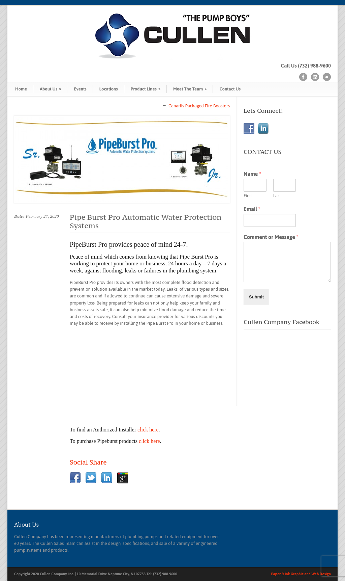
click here (148, 429)
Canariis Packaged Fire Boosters (199, 105)
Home (21, 88)
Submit (256, 296)
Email (252, 209)
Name (252, 174)
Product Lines (145, 88)
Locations (108, 88)
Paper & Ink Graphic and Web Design (301, 574)
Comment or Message (271, 237)
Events (80, 88)
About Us (50, 88)
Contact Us (230, 88)
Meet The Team (190, 88)
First (248, 195)
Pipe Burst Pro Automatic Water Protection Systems (145, 221)
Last (277, 195)
